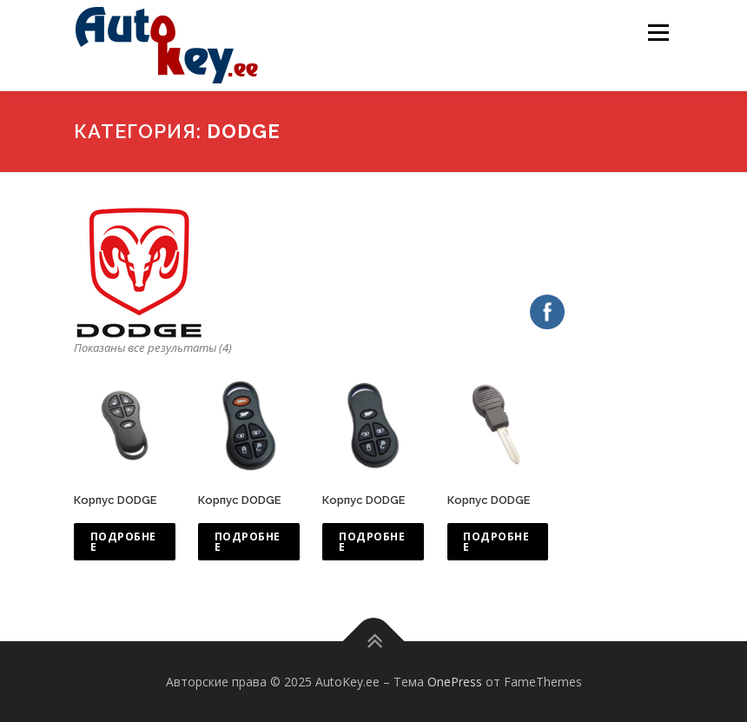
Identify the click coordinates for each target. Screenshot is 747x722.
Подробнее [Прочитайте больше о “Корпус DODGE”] (123, 541)
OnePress (454, 681)
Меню (658, 32)
